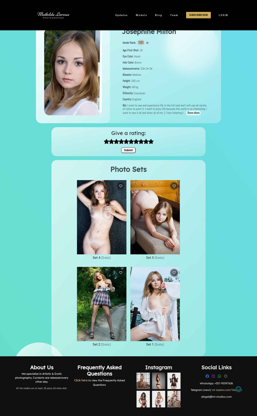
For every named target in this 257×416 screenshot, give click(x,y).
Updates (121, 15)
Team (174, 15)
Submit (128, 150)
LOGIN (223, 15)
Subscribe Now (198, 15)
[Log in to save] (120, 186)
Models (141, 15)
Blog (158, 15)
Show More (193, 113)
